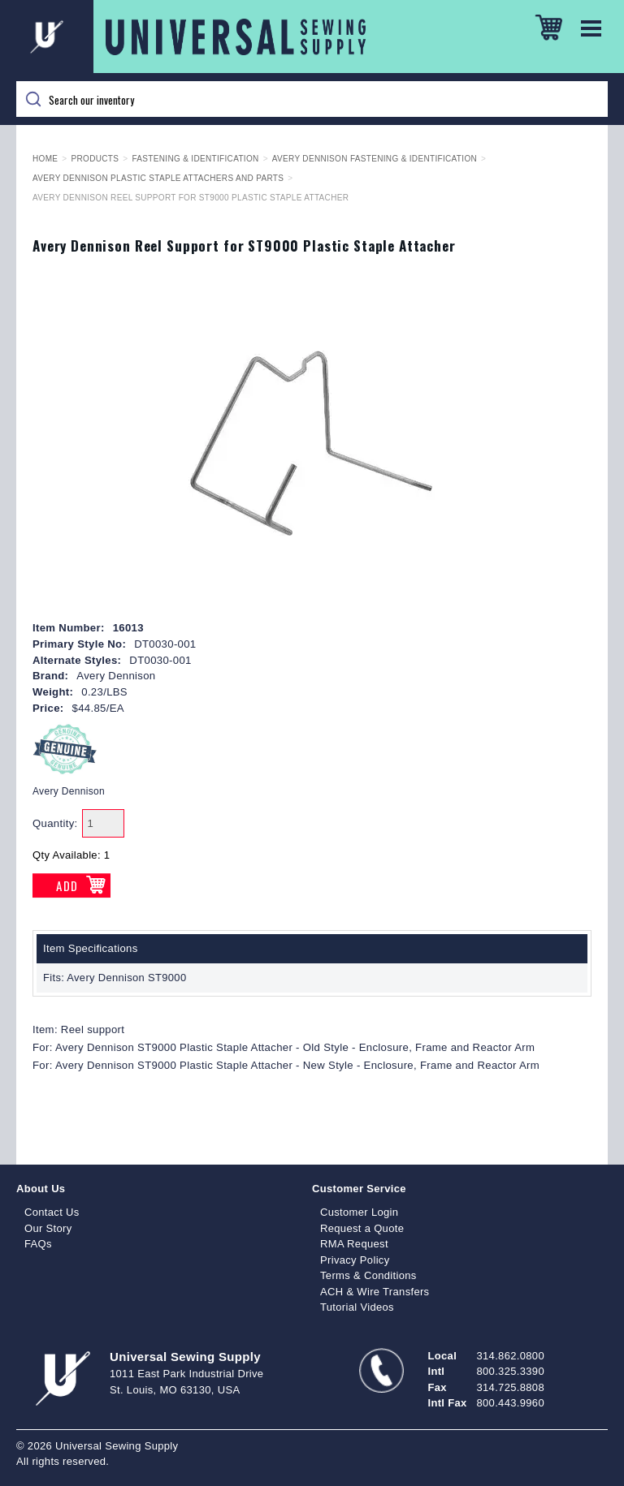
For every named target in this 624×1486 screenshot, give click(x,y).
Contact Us (52, 1212)
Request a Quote (362, 1228)
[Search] (312, 99)
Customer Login (359, 1212)
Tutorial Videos (357, 1307)
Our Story (48, 1228)
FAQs (38, 1244)
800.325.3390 (510, 1371)
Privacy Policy (355, 1260)
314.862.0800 (510, 1356)
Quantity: (55, 823)
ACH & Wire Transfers (374, 1292)
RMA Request (354, 1244)
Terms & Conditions (368, 1275)
